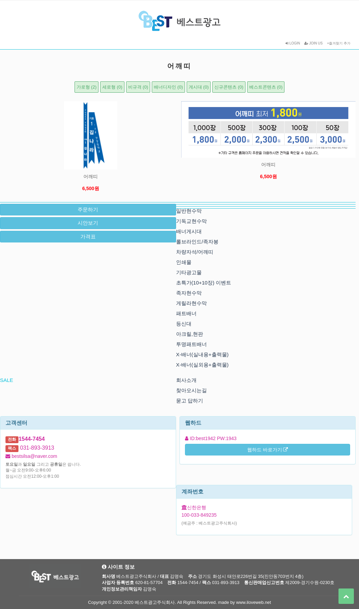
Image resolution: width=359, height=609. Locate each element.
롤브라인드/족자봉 (197, 241)
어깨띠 (90, 176)
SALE (6, 380)
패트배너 (186, 313)
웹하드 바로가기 (267, 449)
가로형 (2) (87, 87)
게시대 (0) (199, 87)
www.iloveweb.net (253, 602)
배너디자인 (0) (168, 87)
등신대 (183, 324)
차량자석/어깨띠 (194, 252)
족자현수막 (189, 293)
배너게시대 (189, 231)
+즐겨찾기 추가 (338, 43)
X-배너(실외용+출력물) (202, 365)
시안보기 (88, 223)
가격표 (88, 236)
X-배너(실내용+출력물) (202, 354)
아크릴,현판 (189, 334)
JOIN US (313, 43)
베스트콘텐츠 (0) (266, 87)
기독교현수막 (191, 221)
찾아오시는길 (191, 390)
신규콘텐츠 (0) (228, 87)
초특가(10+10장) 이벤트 (203, 283)
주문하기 (88, 209)
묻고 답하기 (189, 400)
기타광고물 (189, 272)
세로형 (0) (112, 87)
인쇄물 (183, 262)
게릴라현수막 (191, 303)
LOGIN (292, 43)
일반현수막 (189, 211)
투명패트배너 (191, 344)
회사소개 (186, 380)
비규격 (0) (138, 87)
